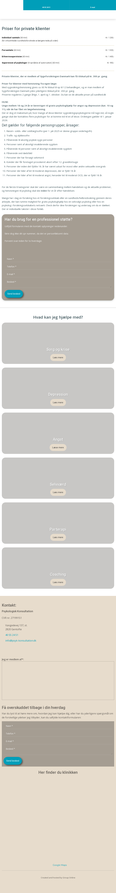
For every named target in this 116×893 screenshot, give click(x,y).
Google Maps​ (60, 865)
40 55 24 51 (11, 635)
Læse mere (58, 447)
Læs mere (58, 357)
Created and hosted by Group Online (58, 877)
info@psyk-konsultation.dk (20, 640)
